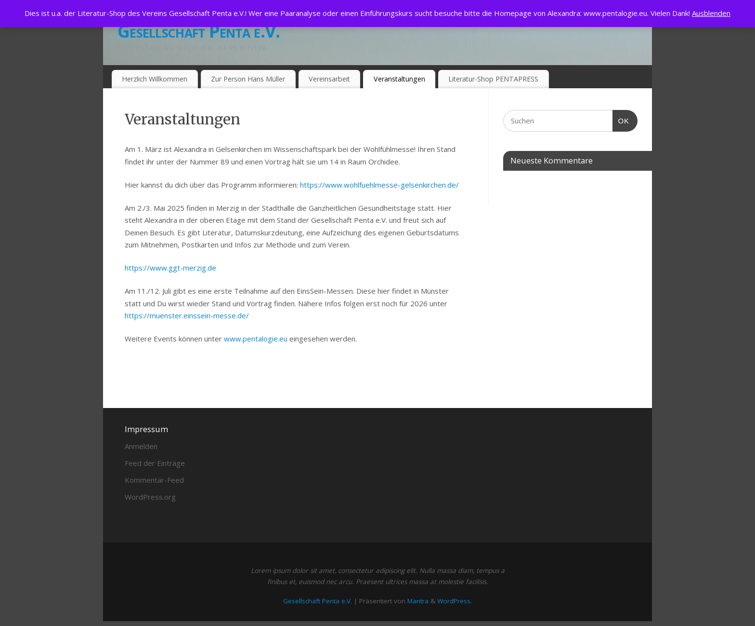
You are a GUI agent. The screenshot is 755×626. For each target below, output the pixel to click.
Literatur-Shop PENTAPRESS (493, 78)
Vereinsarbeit (329, 78)
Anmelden (141, 446)
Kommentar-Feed (154, 480)
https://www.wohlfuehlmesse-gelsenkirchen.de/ (379, 185)
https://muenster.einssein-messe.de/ (187, 315)
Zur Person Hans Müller (248, 78)
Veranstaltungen (399, 78)
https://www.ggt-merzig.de (170, 267)
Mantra (418, 601)
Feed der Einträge (155, 463)
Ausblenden (711, 13)
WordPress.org (150, 497)
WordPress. (454, 601)
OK (621, 119)
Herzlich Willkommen (154, 78)
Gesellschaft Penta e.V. (198, 31)
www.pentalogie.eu (255, 338)
